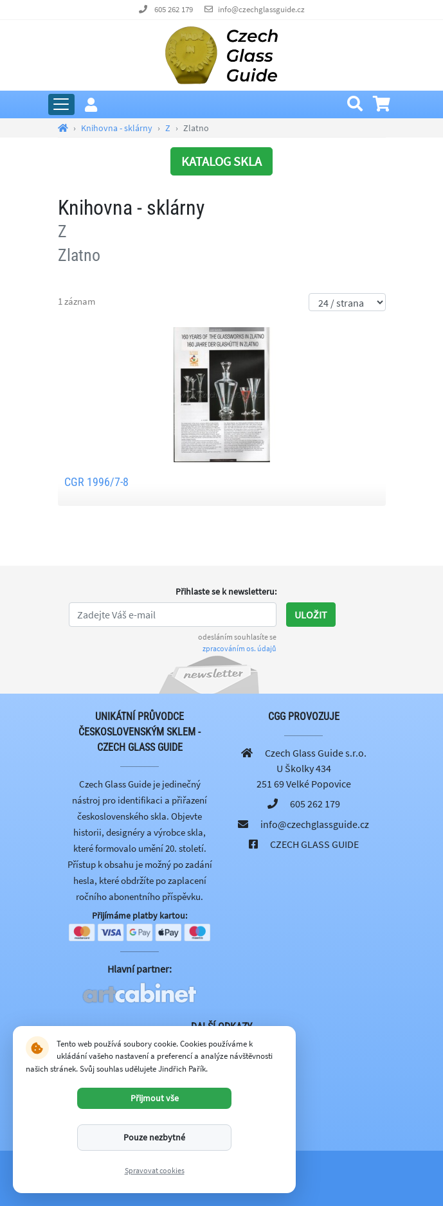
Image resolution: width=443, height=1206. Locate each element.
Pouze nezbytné (154, 1137)
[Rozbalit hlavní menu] (61, 104)
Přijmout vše (155, 1098)
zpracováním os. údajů (239, 648)
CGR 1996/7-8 (96, 482)
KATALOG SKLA (221, 161)
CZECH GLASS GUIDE (314, 844)
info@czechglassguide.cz (261, 9)
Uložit (310, 614)
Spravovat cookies (155, 1170)
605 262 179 (173, 9)
